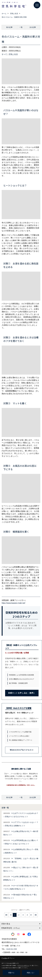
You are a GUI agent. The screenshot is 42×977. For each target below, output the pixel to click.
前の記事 (9, 27)
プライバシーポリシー (23, 965)
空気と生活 (13, 54)
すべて (4, 54)
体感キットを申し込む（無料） (22, 693)
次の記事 (33, 27)
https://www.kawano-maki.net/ (13, 603)
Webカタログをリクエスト (22, 750)
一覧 (21, 27)
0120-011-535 (11, 949)
